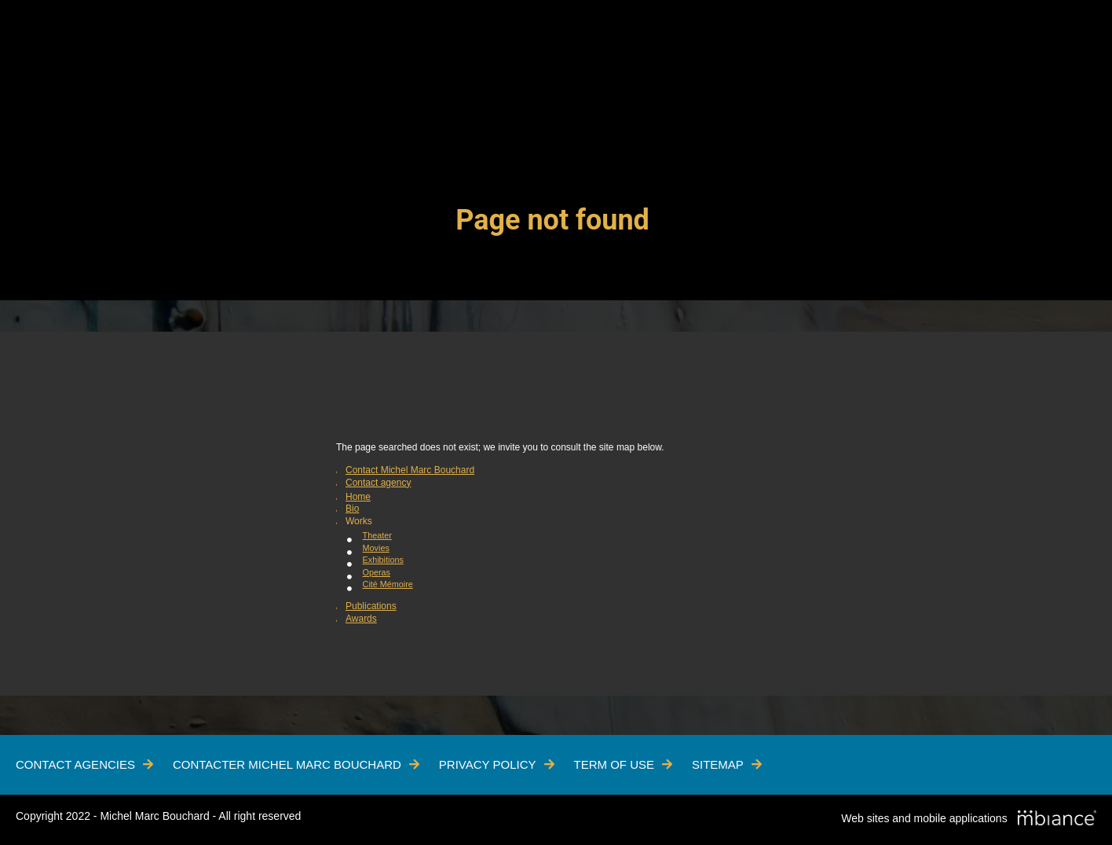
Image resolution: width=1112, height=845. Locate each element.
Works (359, 521)
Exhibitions (383, 559)
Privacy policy (487, 764)
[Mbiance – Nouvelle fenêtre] (1057, 819)
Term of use (614, 764)
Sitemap (718, 764)
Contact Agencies (75, 764)
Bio (352, 508)
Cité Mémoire (388, 584)
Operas (376, 572)
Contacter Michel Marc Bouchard (287, 764)
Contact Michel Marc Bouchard (410, 470)
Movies (376, 548)
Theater (377, 535)
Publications (371, 606)
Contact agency (378, 482)
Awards (361, 618)
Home (358, 496)
